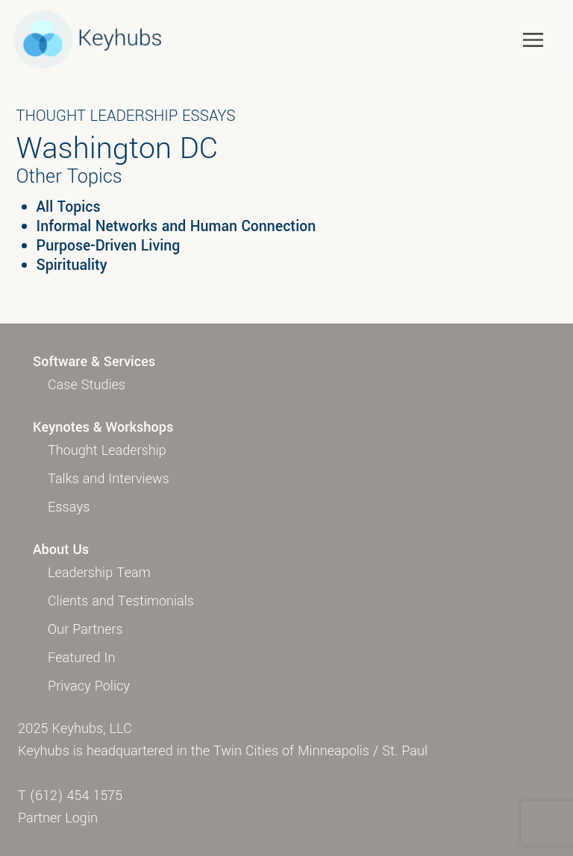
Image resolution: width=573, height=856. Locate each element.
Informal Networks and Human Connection (176, 226)
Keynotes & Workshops (103, 427)
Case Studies (86, 384)
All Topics (69, 207)
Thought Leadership (107, 450)
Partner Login (58, 818)
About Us (61, 549)
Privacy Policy (89, 686)
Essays (69, 507)
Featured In (81, 657)
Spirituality (72, 265)
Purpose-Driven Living (109, 246)
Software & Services (94, 361)
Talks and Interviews (108, 478)
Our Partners (85, 629)
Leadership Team (99, 572)
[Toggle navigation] (533, 39)
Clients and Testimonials (121, 601)
